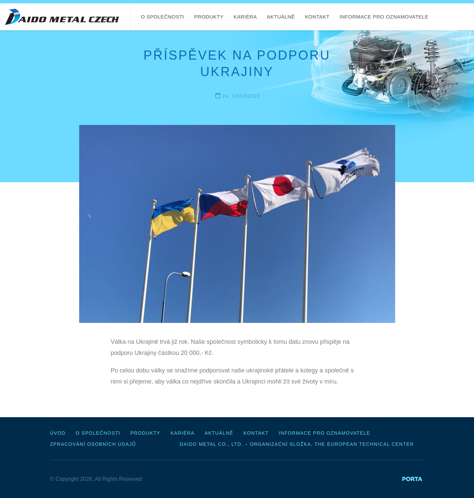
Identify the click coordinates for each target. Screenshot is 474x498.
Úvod (58, 433)
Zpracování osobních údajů (93, 444)
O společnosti (162, 17)
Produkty (208, 17)
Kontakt (317, 17)
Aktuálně (281, 17)
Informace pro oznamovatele (384, 17)
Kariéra (245, 17)
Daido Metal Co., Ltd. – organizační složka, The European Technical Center (297, 444)
